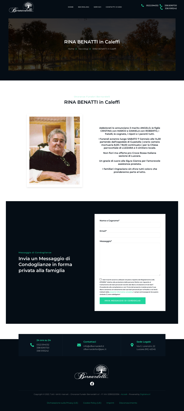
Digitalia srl (145, 393)
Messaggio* (106, 240)
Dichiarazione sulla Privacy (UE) (62, 401)
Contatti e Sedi (113, 7)
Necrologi (83, 7)
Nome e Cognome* (109, 219)
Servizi (97, 7)
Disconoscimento (128, 401)
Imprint (110, 401)
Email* (103, 229)
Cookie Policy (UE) (92, 401)
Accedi (124, 393)
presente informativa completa (121, 290)
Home (70, 7)
